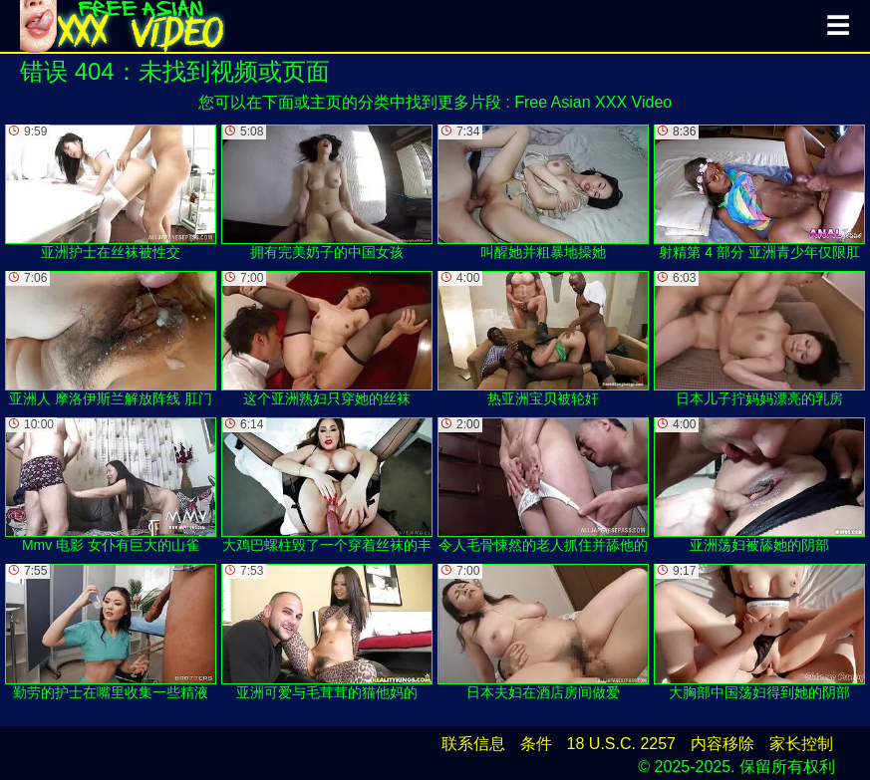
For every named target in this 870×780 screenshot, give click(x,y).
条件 (536, 743)
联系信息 (473, 743)
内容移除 (722, 743)
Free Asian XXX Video (593, 102)
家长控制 (801, 743)
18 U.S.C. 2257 (621, 743)
